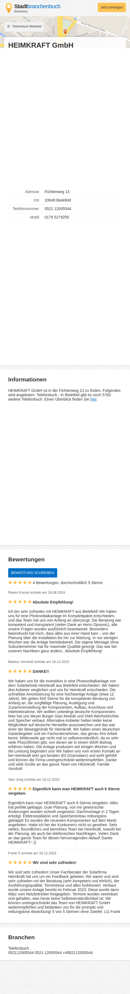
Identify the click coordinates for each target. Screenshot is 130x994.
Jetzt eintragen (111, 7)
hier (93, 399)
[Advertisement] (65, 119)
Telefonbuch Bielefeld (24, 27)
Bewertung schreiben (32, 573)
